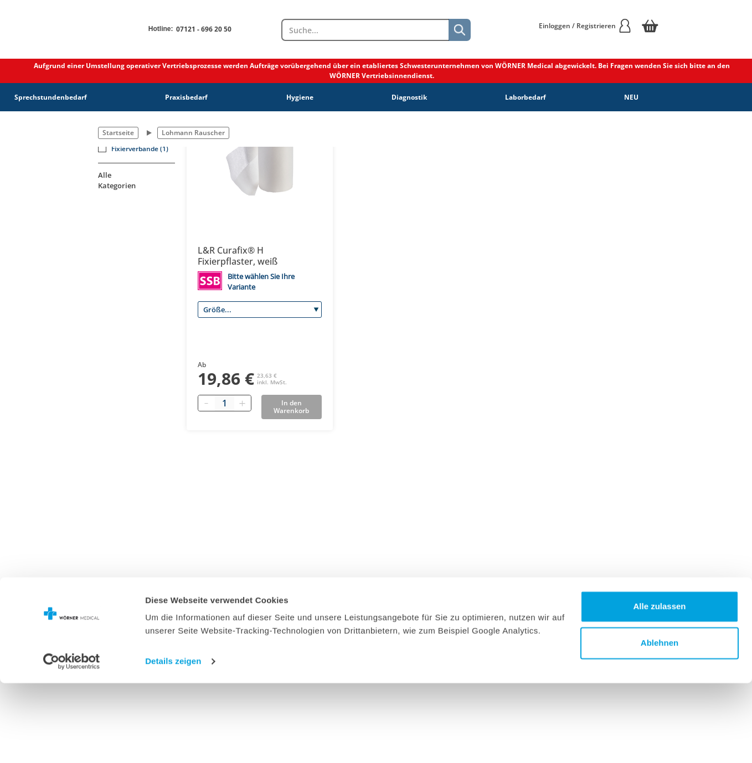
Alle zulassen (659, 686)
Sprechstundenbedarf (50, 97)
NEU (631, 97)
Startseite (118, 132)
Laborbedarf (525, 97)
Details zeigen (173, 741)
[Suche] (460, 30)
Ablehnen (659, 722)
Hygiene (299, 97)
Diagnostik (409, 97)
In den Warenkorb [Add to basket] (291, 406)
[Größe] (260, 309)
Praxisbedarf (186, 97)
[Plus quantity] (242, 403)
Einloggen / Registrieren (585, 26)
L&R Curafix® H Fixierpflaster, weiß (237, 256)
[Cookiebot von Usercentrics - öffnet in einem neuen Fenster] (71, 741)
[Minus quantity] (206, 403)
